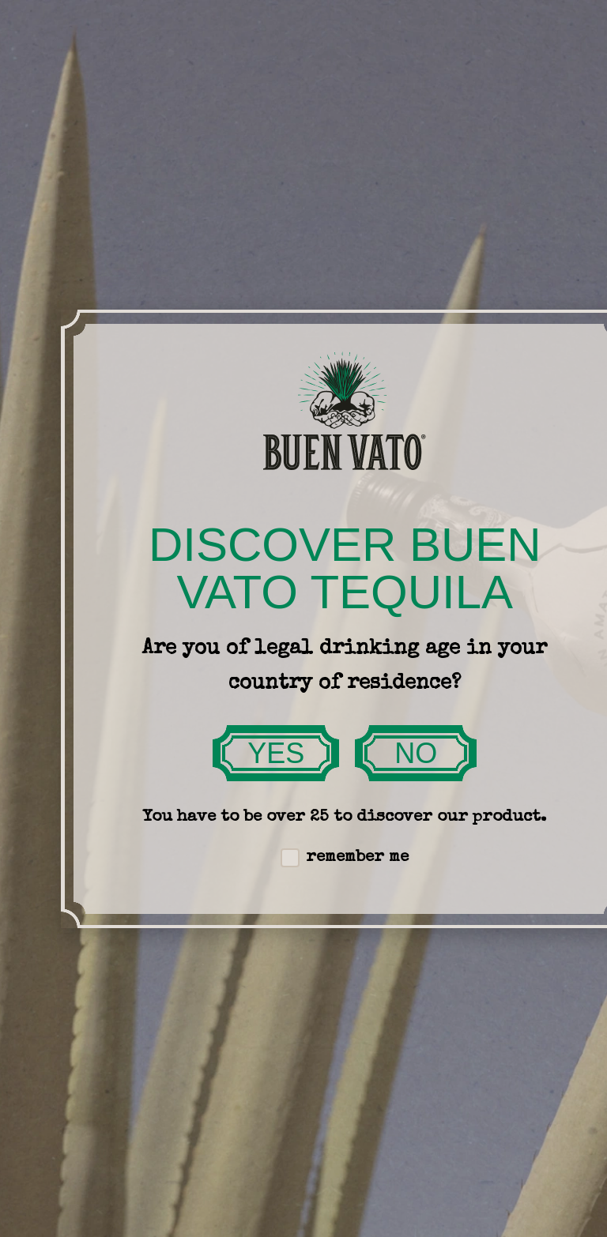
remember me (345, 857)
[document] (303, 618)
